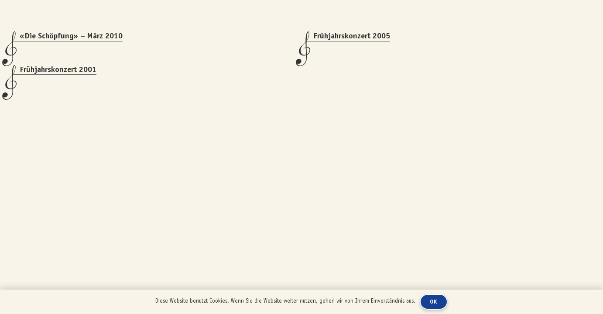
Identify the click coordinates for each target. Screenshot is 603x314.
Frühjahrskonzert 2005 (351, 36)
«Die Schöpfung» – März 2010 (71, 36)
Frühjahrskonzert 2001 (58, 69)
